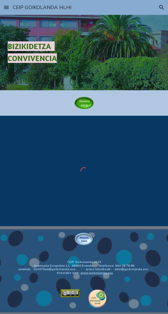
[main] (84, 52)
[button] (6, 7)
